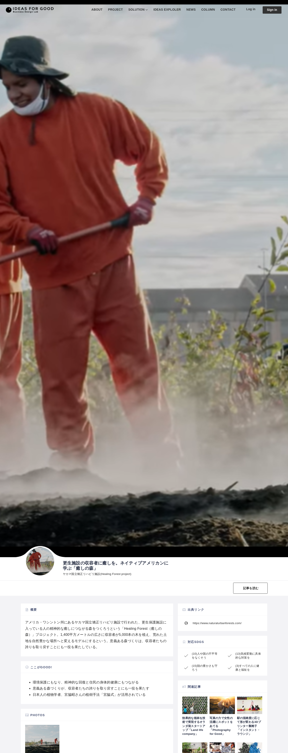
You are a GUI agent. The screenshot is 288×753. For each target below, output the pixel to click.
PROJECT (115, 9)
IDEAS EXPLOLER (167, 9)
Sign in (272, 10)
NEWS (190, 9)
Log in (250, 9)
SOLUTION (136, 9)
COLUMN (208, 9)
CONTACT (227, 9)
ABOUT (96, 9)
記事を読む (251, 588)
